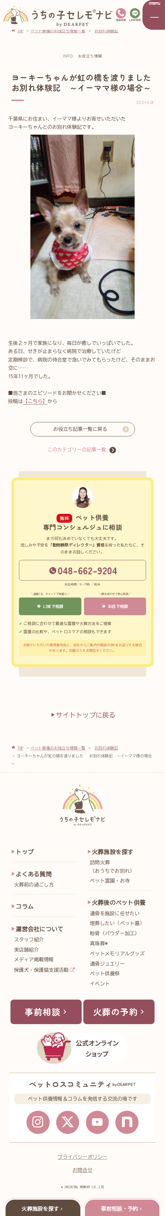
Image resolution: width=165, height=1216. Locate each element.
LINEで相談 (50, 606)
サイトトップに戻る (82, 714)
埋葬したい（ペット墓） (117, 923)
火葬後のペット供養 (118, 902)
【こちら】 (35, 401)
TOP (20, 748)
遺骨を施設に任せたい (115, 913)
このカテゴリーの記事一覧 (76, 449)
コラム (25, 906)
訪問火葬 (122, 867)
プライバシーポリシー (82, 1157)
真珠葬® (98, 943)
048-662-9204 (83, 570)
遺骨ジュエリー (107, 963)
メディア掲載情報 (34, 959)
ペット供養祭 (105, 973)
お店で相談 (115, 606)
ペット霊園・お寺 (110, 880)
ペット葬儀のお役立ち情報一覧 (57, 748)
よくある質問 (33, 874)
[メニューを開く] (153, 15)
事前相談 (47, 1011)
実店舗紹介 (26, 949)
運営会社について (39, 929)
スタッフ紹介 (29, 939)
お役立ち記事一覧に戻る (80, 429)
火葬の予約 (120, 1011)
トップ (25, 852)
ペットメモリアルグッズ (117, 953)
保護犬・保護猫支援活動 (41, 970)
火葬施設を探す (113, 852)
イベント (100, 983)
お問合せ (82, 1170)
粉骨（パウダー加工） (115, 933)
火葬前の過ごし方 (34, 884)
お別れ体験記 (106, 748)
